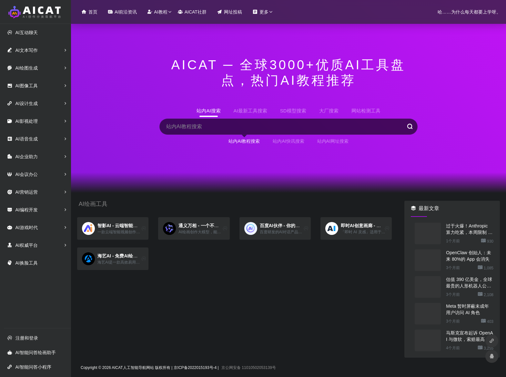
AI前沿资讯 (122, 12)
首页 (89, 12)
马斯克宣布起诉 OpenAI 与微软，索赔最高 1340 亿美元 (469, 336)
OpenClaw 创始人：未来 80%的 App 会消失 (468, 256)
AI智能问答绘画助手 (31, 352)
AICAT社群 (192, 12)
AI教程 (157, 12)
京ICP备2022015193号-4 (195, 367)
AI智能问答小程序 (29, 367)
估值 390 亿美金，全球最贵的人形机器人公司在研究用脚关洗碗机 (469, 283)
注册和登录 (22, 338)
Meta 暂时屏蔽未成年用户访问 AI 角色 (467, 309)
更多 (260, 12)
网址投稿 (229, 12)
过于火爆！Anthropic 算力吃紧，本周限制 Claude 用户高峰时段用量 (469, 229)
